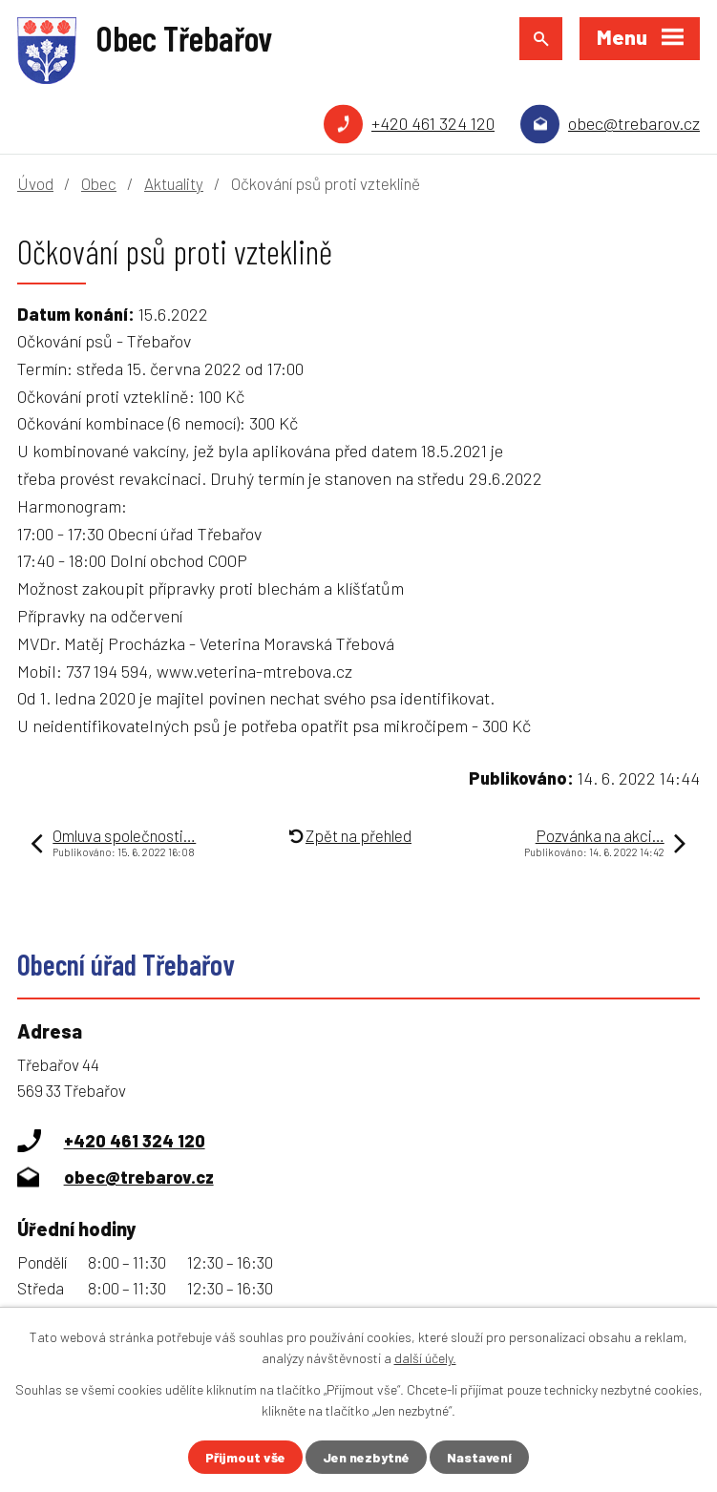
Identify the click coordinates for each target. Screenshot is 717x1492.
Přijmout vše (245, 1457)
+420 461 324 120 (433, 123)
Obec (98, 183)
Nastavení (479, 1457)
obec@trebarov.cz (634, 123)
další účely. (425, 1358)
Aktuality (173, 183)
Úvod (35, 183)
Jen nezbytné (366, 1457)
